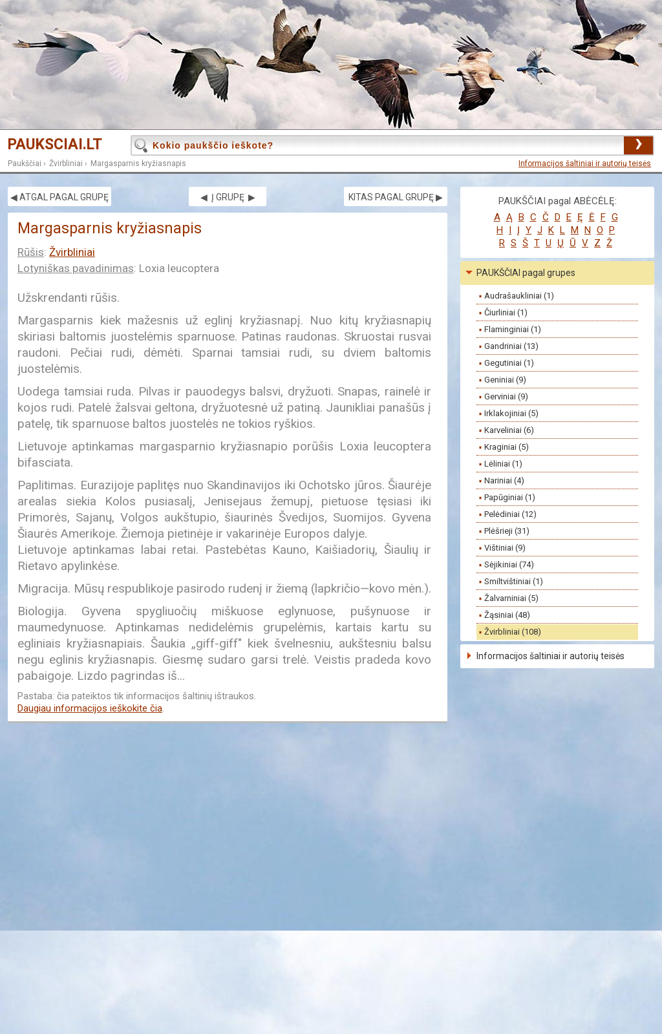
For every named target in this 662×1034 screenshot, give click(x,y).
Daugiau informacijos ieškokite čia (89, 708)
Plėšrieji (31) (506, 531)
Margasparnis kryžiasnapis (138, 163)
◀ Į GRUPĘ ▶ (227, 197)
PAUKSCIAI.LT (55, 144)
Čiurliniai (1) (506, 312)
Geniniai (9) (505, 380)
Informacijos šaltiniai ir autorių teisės (584, 163)
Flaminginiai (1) (512, 329)
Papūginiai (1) (509, 497)
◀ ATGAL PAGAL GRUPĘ (59, 197)
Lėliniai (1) (503, 464)
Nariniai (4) (504, 480)
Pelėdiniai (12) (510, 514)
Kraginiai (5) (506, 447)
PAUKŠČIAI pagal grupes (525, 273)
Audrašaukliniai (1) (519, 296)
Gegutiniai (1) (509, 363)
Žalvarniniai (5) (511, 598)
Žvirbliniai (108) (512, 632)
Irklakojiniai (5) (511, 413)
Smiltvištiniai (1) (513, 581)
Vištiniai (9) (505, 548)
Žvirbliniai (66, 163)
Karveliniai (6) (509, 430)
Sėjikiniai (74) (509, 564)
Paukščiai (24, 163)
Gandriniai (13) (511, 346)
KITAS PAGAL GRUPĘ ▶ (395, 197)
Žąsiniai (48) (507, 615)
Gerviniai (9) (506, 396)
